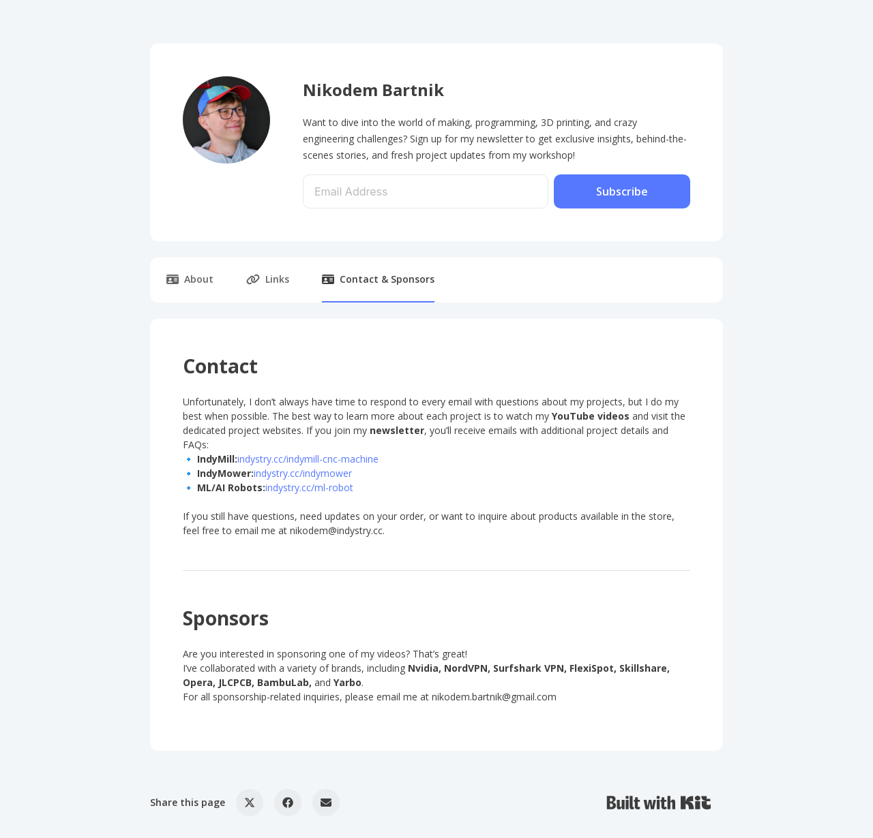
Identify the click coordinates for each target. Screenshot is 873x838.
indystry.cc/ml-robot (309, 487)
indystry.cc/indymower (303, 473)
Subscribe (622, 191)
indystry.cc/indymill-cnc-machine (308, 458)
